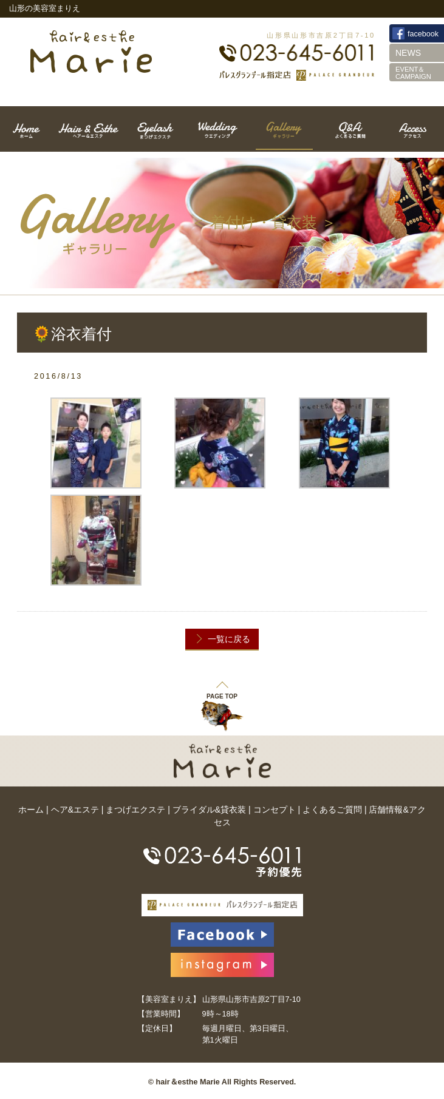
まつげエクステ (135, 809)
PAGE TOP (222, 689)
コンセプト (274, 809)
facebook (423, 34)
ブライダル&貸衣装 (209, 809)
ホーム (31, 809)
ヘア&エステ (75, 809)
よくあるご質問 (332, 809)
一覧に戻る (229, 639)
